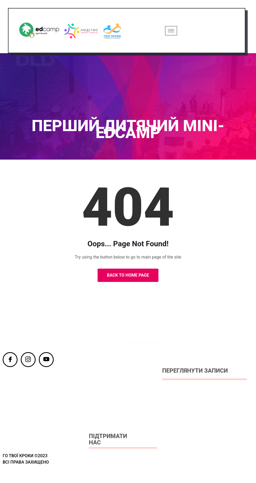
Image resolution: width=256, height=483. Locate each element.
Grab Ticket (210, 30)
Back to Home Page (128, 275)
